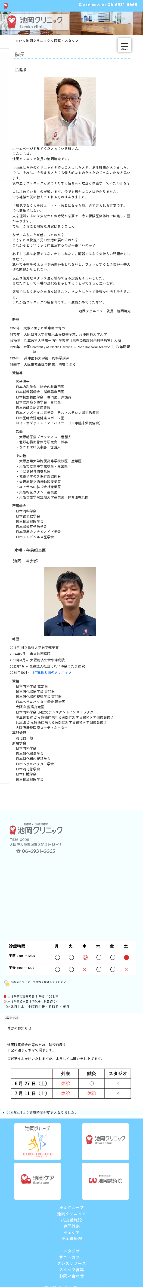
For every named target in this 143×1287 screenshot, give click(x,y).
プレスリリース (71, 1263)
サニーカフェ (71, 1257)
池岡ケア (71, 1232)
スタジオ (71, 1251)
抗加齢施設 (71, 1220)
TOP (18, 40)
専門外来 (71, 1226)
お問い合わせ (71, 1276)
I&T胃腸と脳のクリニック (52, 672)
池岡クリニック (38, 40)
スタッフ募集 (71, 1269)
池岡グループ (71, 1207)
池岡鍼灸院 (71, 1238)
